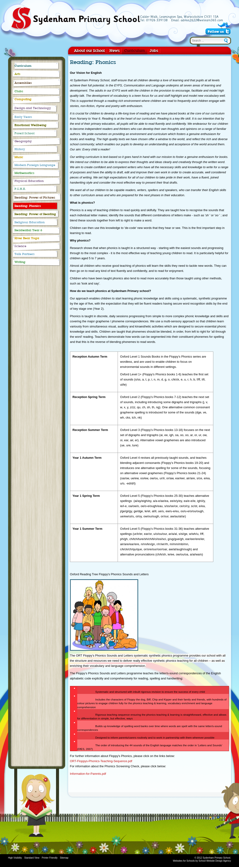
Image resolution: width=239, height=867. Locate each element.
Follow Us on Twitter (218, 31)
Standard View (31, 857)
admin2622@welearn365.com (202, 20)
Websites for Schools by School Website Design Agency (202, 861)
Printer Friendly (50, 857)
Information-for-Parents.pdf (88, 773)
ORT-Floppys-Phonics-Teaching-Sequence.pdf (101, 761)
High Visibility (15, 857)
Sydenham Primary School (75, 19)
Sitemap (64, 857)
